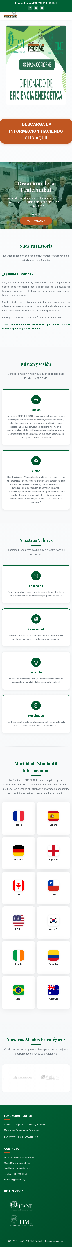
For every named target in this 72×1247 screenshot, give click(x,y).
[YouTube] (42, 8)
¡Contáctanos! (36, 221)
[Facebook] (36, 8)
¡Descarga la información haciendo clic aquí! (36, 131)
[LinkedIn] (30, 8)
